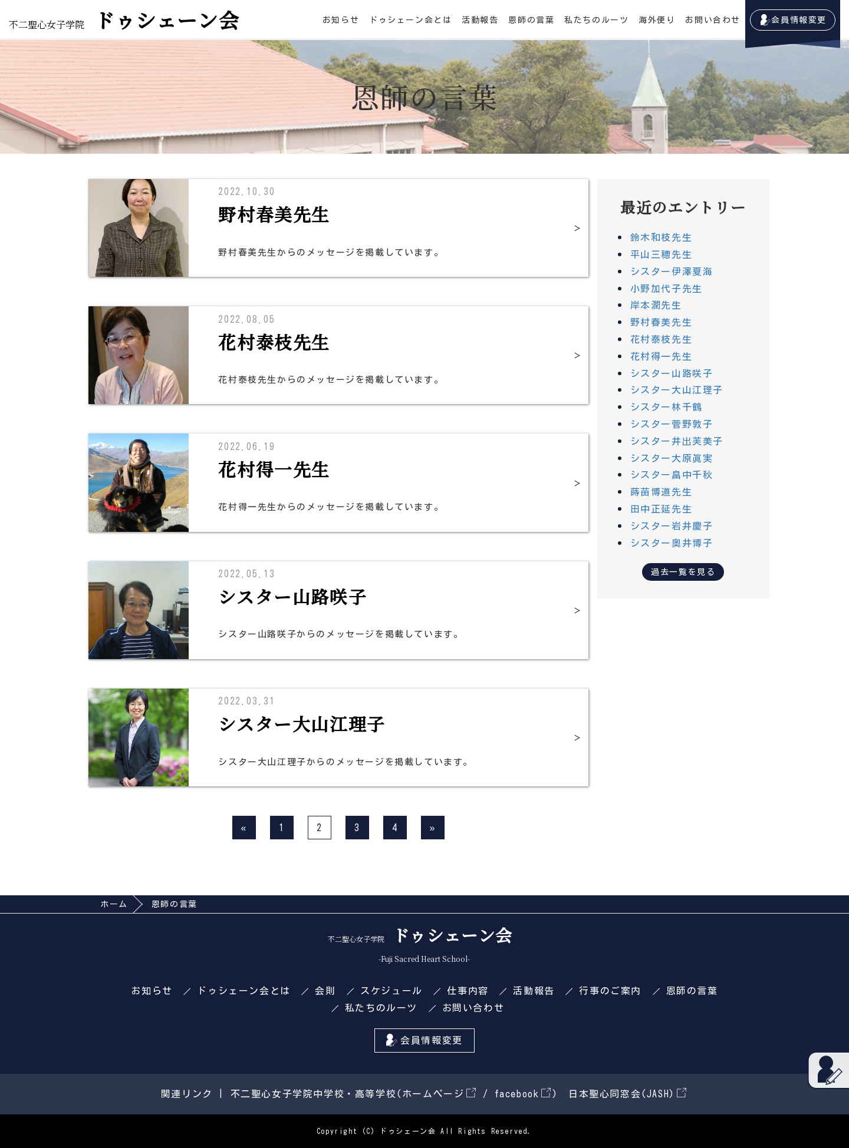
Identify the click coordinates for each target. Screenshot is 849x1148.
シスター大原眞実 (671, 458)
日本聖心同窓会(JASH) (627, 1094)
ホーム (114, 904)
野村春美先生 (661, 322)
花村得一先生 (661, 356)
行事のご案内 (610, 990)
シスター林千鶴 (666, 407)
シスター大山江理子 (676, 390)
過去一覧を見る (683, 572)
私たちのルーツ (596, 20)
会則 (325, 990)
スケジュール (391, 990)
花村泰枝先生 (661, 339)
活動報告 (480, 20)
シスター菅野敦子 (671, 424)
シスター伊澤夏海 (671, 271)
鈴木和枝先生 (661, 237)
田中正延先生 (661, 509)
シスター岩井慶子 (671, 526)
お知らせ (341, 20)
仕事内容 (467, 990)
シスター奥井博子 (671, 543)
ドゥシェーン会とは (410, 20)
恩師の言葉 (531, 20)
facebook (523, 1094)
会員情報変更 (799, 20)
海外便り (657, 20)
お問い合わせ (713, 20)
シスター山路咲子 (671, 373)
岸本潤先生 (656, 305)
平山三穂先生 (661, 254)
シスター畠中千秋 (671, 474)
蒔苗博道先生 (661, 492)
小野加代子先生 (666, 288)
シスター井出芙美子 (676, 441)
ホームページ (439, 1094)
